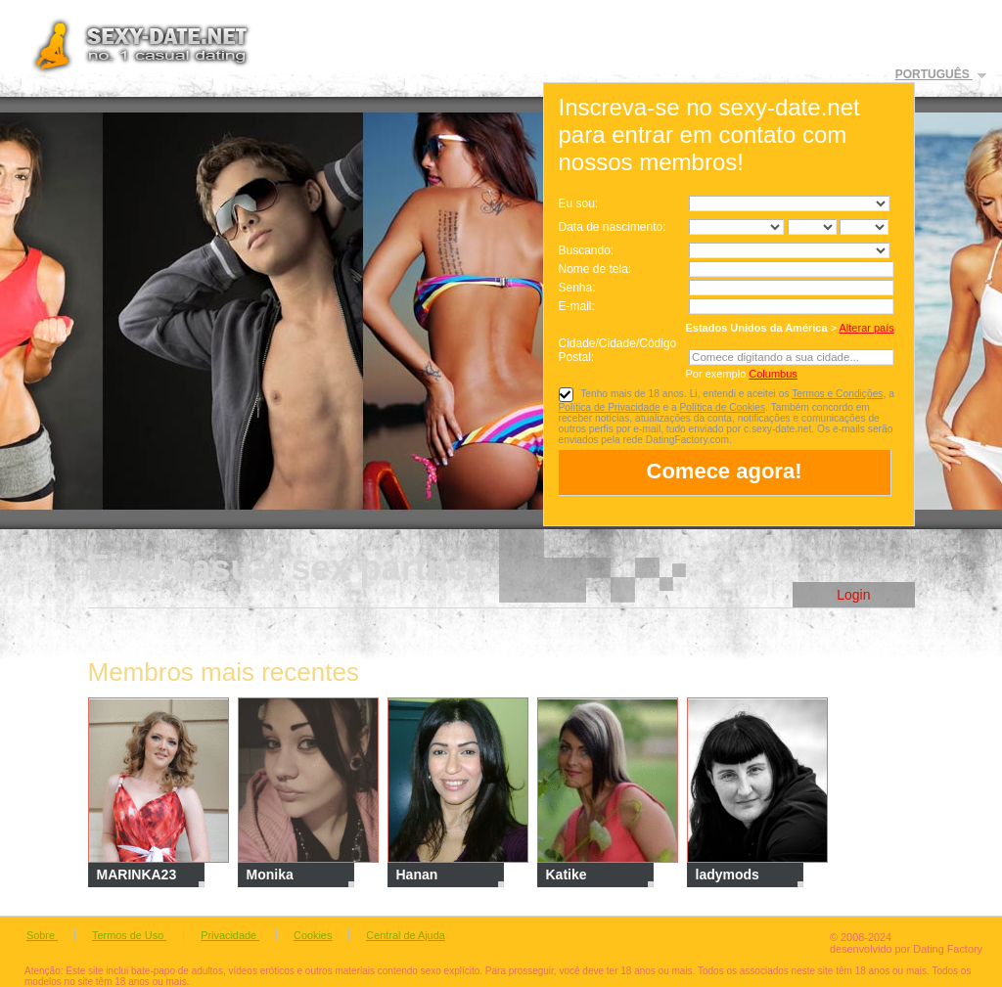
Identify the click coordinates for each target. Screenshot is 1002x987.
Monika (270, 874)
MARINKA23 (137, 874)
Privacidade (230, 935)
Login (853, 595)
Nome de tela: (597, 269)
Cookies (313, 935)
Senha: (579, 287)
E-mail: (577, 306)
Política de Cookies (723, 407)
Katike (566, 874)
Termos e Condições (837, 393)
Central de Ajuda (405, 935)
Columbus (773, 374)
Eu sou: (579, 203)
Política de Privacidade (609, 407)
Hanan (417, 874)
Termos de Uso (129, 935)
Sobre (42, 935)
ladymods (727, 874)
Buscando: (587, 250)
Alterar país (867, 328)
